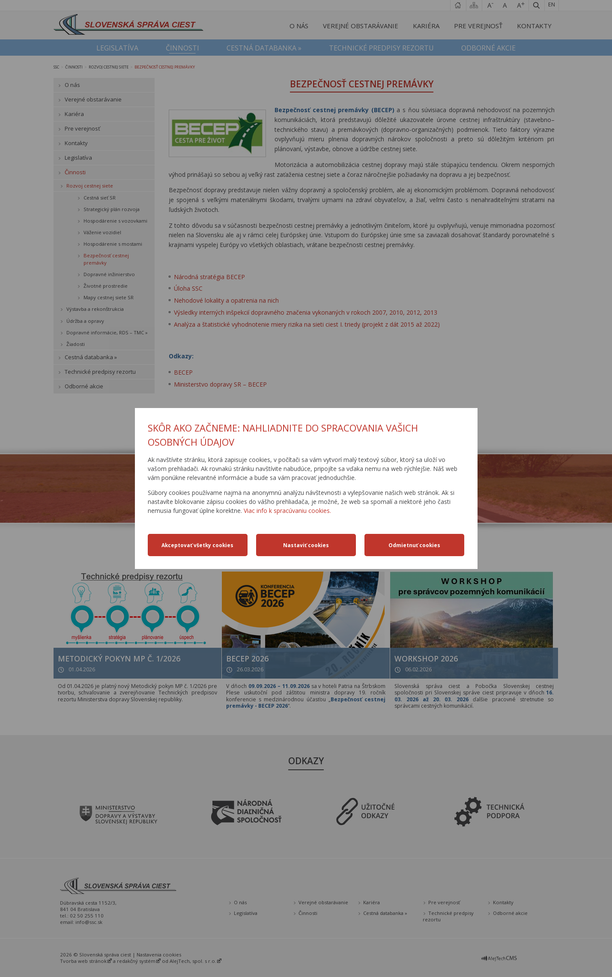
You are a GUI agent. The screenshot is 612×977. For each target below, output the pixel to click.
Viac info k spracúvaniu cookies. (287, 510)
